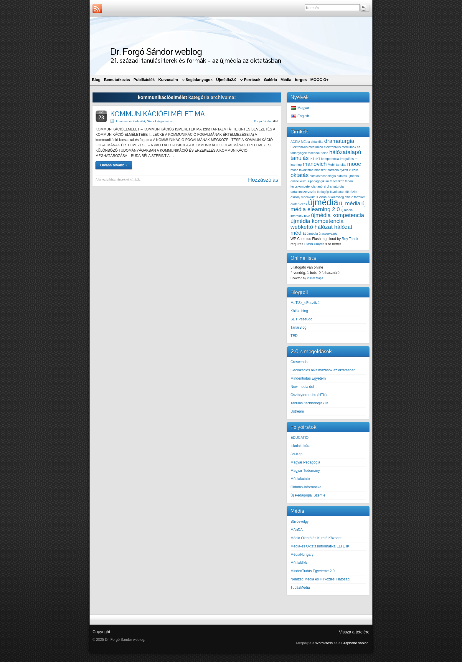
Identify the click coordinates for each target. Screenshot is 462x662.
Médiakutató (300, 479)
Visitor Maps (315, 278)
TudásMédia (300, 587)
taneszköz (337, 181)
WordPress (324, 643)
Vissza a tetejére (354, 632)
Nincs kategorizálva (160, 121)
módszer (320, 170)
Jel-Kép (297, 454)
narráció (333, 170)
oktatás (299, 175)
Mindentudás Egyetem (308, 378)
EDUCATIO (299, 438)
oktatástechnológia (323, 176)
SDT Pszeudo (301, 319)
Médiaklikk (299, 563)
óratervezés (299, 204)
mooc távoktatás (302, 170)
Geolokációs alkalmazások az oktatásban (323, 370)
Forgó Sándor (263, 121)
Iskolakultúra (300, 446)
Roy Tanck (350, 239)
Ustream (297, 411)
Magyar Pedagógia (305, 462)
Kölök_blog (299, 311)
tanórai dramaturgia (330, 186)
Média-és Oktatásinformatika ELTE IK (320, 546)
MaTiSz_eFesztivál (305, 303)
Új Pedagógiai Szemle (308, 495)
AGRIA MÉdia (300, 141)
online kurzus (300, 181)
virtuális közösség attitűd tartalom (342, 197)
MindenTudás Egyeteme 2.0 (313, 571)
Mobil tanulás (337, 164)
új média (349, 203)
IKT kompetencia (327, 158)
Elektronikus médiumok (307, 147)
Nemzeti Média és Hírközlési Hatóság (320, 579)
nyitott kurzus (349, 170)
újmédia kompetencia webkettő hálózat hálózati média (322, 227)
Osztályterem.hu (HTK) (309, 395)
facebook (314, 153)
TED (294, 336)
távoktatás (337, 191)
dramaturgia (339, 141)
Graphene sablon (355, 643)
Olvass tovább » (113, 165)
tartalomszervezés (303, 191)
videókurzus (309, 197)
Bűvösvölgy (299, 521)
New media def (302, 387)
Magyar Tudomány (305, 471)
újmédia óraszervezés (322, 233)
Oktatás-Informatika (306, 487)
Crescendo (299, 362)
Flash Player (314, 244)
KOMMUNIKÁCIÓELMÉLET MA (157, 113)
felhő (324, 153)
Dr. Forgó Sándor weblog (156, 51)
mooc (354, 164)
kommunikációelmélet (130, 121)
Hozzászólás (263, 180)
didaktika (317, 141)
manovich (315, 164)
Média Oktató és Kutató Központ (316, 538)
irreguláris (347, 158)
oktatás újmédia (348, 176)
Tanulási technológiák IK (310, 403)
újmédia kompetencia (337, 215)
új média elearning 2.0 (328, 206)
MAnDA (297, 530)
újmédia (323, 202)
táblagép (323, 191)
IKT (312, 158)
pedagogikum (319, 181)
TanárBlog (298, 327)
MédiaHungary (302, 554)
